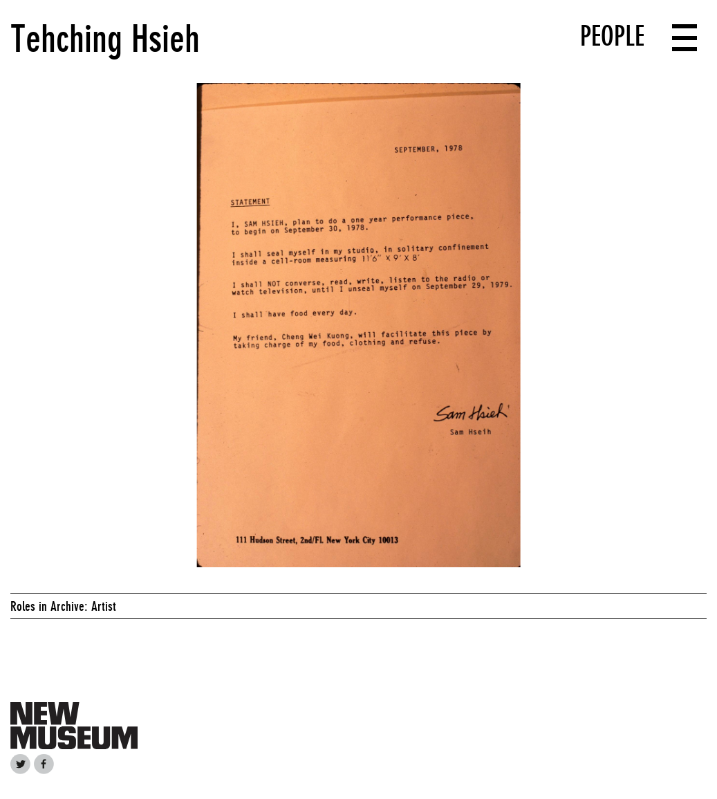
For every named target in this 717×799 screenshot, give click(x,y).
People (612, 36)
